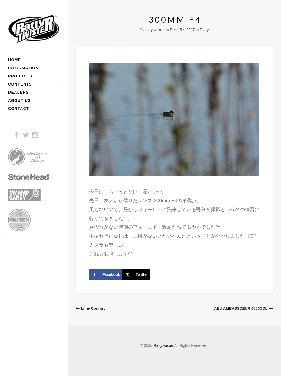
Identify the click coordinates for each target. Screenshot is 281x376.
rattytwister (154, 30)
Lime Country (93, 308)
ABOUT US (19, 100)
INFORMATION (23, 68)
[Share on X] (136, 274)
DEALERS (18, 92)
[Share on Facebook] (105, 274)
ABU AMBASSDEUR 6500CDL (240, 308)
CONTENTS (20, 84)
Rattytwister (163, 345)
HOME (14, 60)
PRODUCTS (20, 76)
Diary (204, 30)
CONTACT (18, 108)
